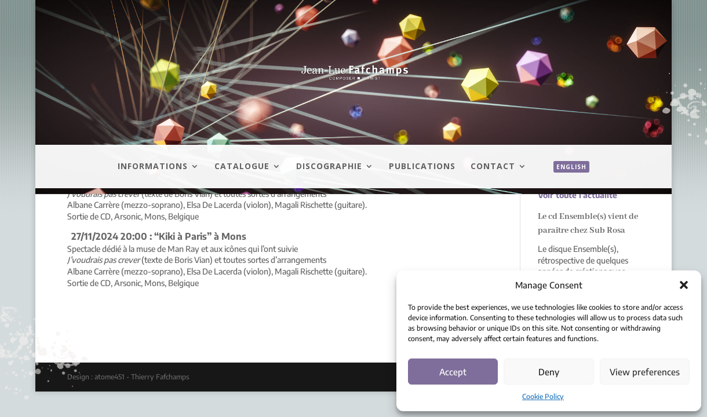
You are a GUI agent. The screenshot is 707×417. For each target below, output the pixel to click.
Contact (493, 166)
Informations (153, 166)
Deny (548, 372)
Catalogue (241, 166)
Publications (422, 166)
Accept (453, 372)
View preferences (645, 372)
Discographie (329, 166)
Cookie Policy (543, 396)
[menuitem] (565, 179)
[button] (684, 285)
